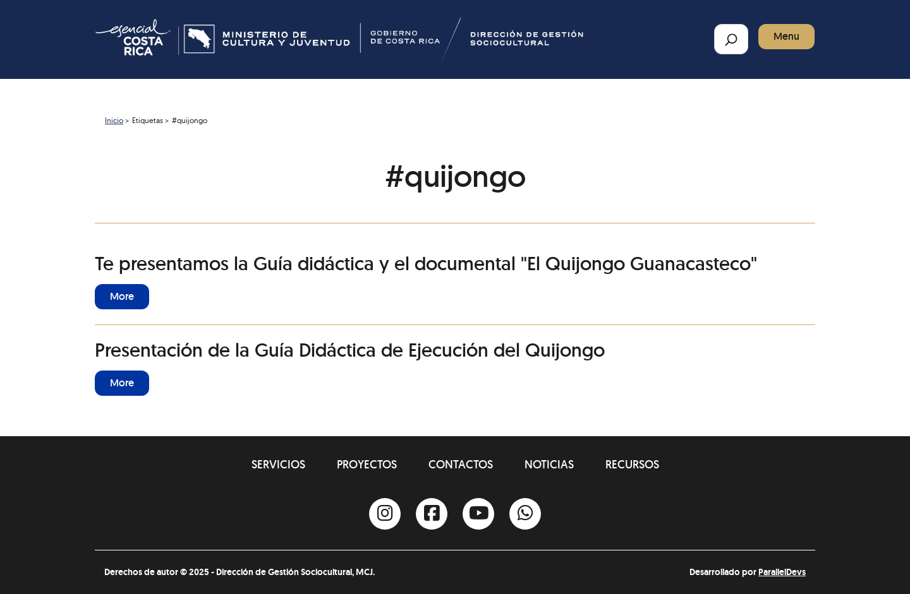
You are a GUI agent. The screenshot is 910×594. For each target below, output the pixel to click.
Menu (786, 36)
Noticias (549, 464)
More (122, 296)
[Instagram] (385, 514)
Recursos (632, 464)
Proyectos (367, 464)
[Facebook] (431, 514)
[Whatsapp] (525, 514)
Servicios (278, 464)
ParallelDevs (782, 572)
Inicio (114, 120)
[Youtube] (478, 514)
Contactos (460, 464)
